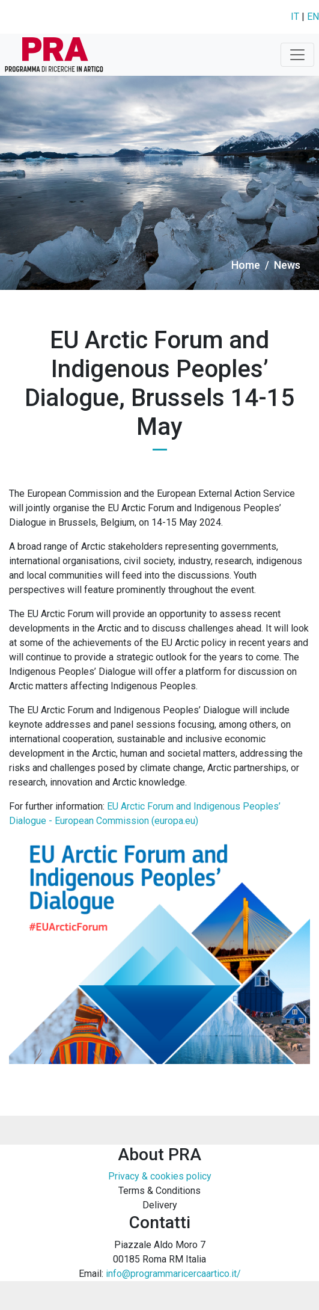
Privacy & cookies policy (159, 1176)
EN (313, 16)
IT (295, 16)
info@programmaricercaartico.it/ (173, 1273)
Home (245, 265)
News (287, 265)
